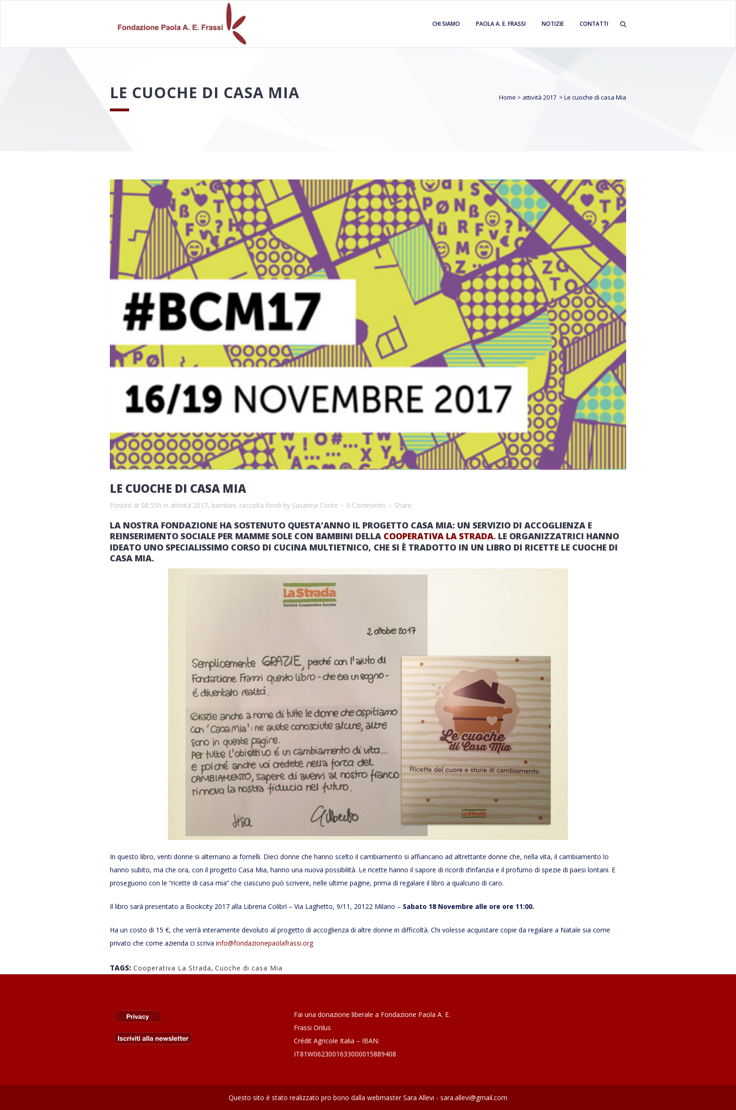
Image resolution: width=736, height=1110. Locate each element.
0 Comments (366, 505)
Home (507, 97)
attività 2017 (539, 97)
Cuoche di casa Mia (249, 967)
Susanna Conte (315, 505)
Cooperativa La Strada (172, 967)
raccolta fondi (260, 505)
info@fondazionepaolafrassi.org (264, 943)
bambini (224, 505)
